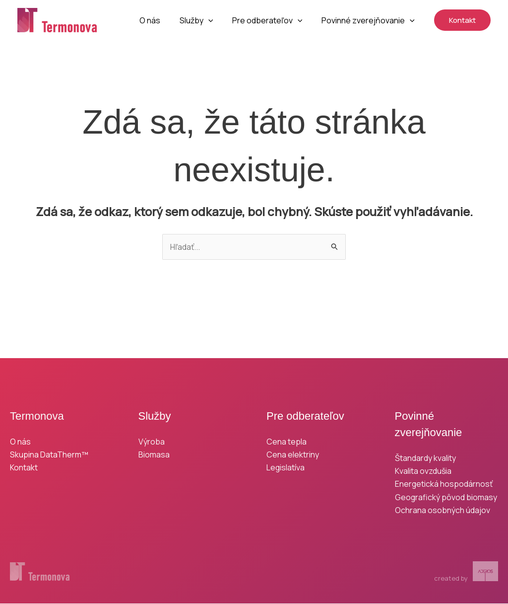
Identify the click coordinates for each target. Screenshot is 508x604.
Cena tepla (286, 441)
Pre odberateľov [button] (272, 20)
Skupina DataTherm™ (49, 454)
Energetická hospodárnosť (444, 484)
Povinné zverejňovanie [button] (369, 20)
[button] (216, 20)
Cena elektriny (292, 454)
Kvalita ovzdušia (423, 470)
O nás (161, 20)
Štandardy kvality (425, 458)
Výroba (151, 441)
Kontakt (24, 467)
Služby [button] (204, 20)
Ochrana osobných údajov (442, 510)
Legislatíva (285, 467)
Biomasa (154, 454)
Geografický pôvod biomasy (446, 497)
